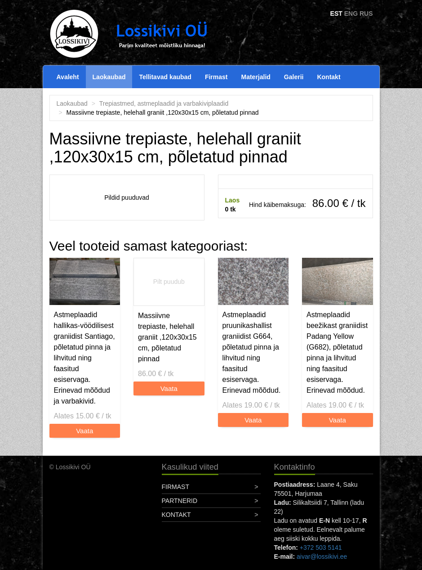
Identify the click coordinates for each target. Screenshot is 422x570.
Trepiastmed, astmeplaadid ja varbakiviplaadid (163, 103)
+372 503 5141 (321, 547)
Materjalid (256, 77)
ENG (351, 13)
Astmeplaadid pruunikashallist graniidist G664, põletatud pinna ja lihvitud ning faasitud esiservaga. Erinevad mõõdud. (251, 352)
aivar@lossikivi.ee (322, 556)
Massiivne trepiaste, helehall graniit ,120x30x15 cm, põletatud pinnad (167, 337)
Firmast (216, 77)
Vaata (84, 431)
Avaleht (68, 77)
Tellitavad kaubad (165, 77)
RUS (366, 13)
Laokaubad (109, 77)
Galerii (294, 77)
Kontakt (328, 77)
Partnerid (180, 500)
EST (336, 13)
